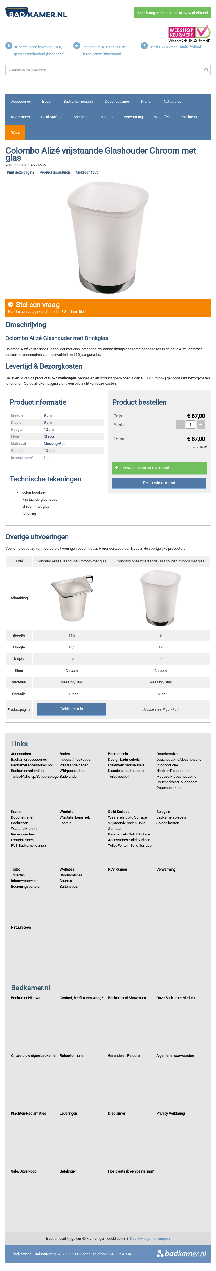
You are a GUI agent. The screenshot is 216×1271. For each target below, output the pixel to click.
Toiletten (105, 117)
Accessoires (21, 101)
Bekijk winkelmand (159, 483)
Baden (47, 101)
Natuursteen (173, 101)
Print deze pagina (20, 172)
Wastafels (162, 117)
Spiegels (80, 117)
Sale (15, 132)
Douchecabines (117, 101)
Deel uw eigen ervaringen (150, 1238)
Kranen (146, 101)
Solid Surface (51, 117)
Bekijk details (71, 709)
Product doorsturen (55, 172)
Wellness (189, 117)
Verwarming (133, 117)
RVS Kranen (20, 117)
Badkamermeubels (79, 101)
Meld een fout (87, 172)
